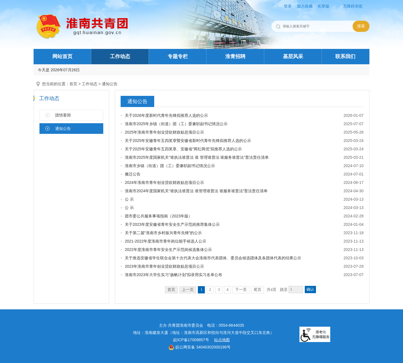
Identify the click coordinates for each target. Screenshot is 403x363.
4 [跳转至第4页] (227, 290)
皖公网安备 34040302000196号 (199, 347)
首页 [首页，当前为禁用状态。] (171, 290)
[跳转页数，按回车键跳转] (296, 289)
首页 (73, 84)
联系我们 (345, 56)
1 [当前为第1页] (201, 290)
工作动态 (120, 56)
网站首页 (62, 56)
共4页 (272, 290)
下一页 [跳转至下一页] (241, 290)
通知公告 (110, 84)
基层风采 (293, 56)
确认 (310, 289)
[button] (326, 6)
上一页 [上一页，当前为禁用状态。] (188, 290)
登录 (288, 6)
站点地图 (222, 340)
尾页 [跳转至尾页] (257, 290)
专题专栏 (178, 56)
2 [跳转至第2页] (210, 290)
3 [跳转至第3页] (219, 290)
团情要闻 (63, 115)
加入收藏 (305, 6)
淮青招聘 (235, 56)
